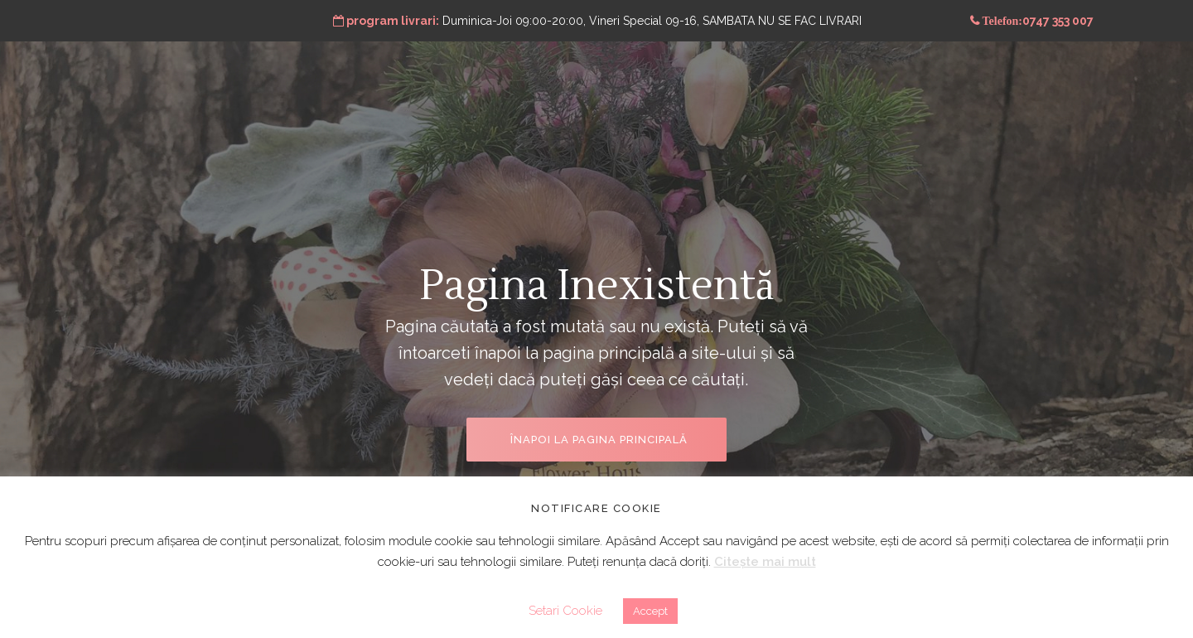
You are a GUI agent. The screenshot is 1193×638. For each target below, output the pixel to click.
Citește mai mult (765, 561)
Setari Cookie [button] (565, 610)
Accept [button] (650, 611)
